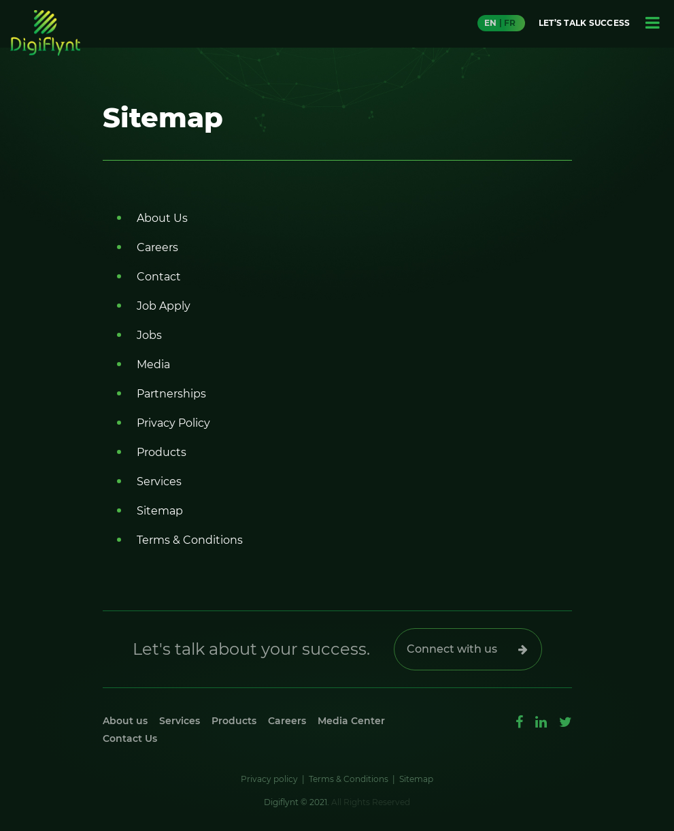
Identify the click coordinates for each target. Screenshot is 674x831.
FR (510, 23)
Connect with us (452, 648)
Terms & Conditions (190, 540)
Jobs (149, 335)
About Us (162, 218)
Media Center (351, 721)
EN (490, 23)
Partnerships (171, 393)
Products (161, 452)
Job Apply (163, 305)
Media (153, 364)
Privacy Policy (173, 423)
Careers (157, 247)
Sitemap (160, 510)
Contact (159, 276)
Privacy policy (269, 779)
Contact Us (130, 738)
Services (159, 481)
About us (125, 721)
